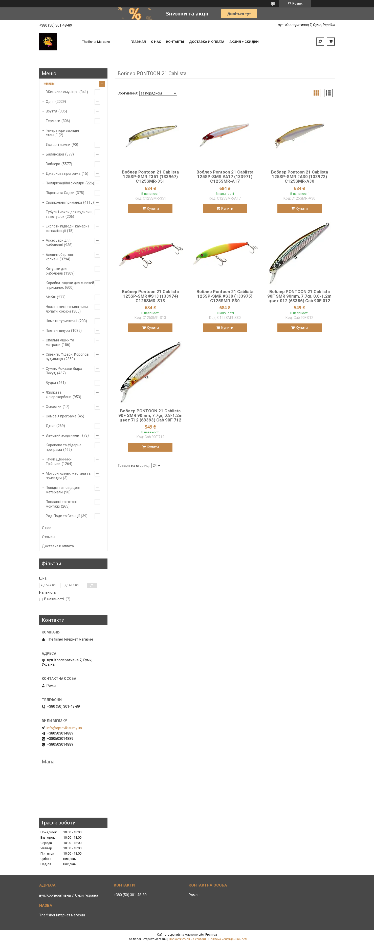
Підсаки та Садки (60, 193)
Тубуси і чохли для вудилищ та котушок (69, 214)
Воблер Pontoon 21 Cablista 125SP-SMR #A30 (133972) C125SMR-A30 (299, 176)
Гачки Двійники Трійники (59, 461)
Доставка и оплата (206, 42)
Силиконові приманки (64, 202)
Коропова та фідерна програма (63, 447)
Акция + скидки (244, 42)
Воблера (53, 164)
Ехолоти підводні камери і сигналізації (67, 228)
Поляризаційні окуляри (65, 183)
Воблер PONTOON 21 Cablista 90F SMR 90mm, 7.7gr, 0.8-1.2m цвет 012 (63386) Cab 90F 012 (299, 296)
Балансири (55, 154)
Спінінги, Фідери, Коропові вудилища (67, 356)
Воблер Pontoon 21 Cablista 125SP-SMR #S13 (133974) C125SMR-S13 (150, 296)
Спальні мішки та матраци (60, 342)
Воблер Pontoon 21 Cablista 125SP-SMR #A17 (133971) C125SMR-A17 (224, 176)
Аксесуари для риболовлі (58, 242)
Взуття (51, 111)
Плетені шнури (58, 331)
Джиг (50, 426)
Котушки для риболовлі (56, 271)
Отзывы (48, 537)
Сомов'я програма (61, 416)
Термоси (53, 121)
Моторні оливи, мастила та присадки (68, 475)
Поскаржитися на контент (187, 939)
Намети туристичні (61, 321)
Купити (153, 208)
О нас (156, 42)
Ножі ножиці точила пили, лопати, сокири (67, 309)
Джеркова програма (63, 173)
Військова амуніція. (62, 92)
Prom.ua (211, 934)
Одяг (50, 102)
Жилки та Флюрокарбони (58, 394)
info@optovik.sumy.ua (64, 728)
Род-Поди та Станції (63, 516)
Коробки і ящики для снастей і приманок (70, 285)
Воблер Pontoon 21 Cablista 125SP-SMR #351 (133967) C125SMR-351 (150, 176)
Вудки (51, 383)
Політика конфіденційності (227, 939)
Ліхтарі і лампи (58, 145)
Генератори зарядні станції (62, 132)
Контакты (175, 42)
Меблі (51, 297)
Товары (48, 83)
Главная (138, 42)
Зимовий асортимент (63, 435)
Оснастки (53, 406)
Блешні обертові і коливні (60, 257)
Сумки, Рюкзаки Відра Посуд (64, 371)
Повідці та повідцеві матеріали (63, 490)
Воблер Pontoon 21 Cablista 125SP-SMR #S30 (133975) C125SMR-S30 (224, 296)
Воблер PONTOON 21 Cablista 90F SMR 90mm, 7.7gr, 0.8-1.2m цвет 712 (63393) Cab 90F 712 (150, 415)
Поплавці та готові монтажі (61, 504)
